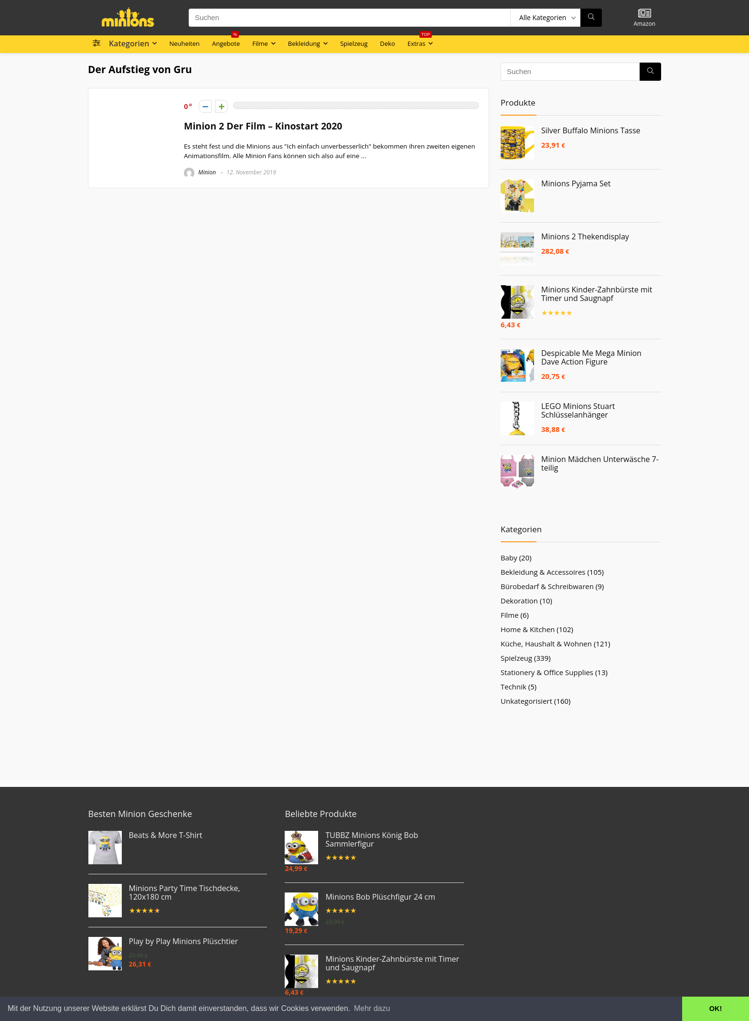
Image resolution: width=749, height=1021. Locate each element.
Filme (260, 43)
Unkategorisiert (526, 701)
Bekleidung (304, 43)
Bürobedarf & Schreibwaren (547, 586)
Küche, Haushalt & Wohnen (546, 643)
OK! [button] (715, 1008)
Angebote (226, 41)
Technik (513, 686)
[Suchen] (591, 18)
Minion (200, 172)
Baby (509, 557)
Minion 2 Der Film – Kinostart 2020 (263, 125)
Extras (419, 41)
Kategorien (129, 43)
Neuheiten (184, 43)
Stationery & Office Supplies (547, 672)
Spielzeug (353, 43)
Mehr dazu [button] (372, 1008)
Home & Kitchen (528, 629)
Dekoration (519, 600)
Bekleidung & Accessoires (543, 572)
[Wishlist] (644, 13)
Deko (387, 43)
